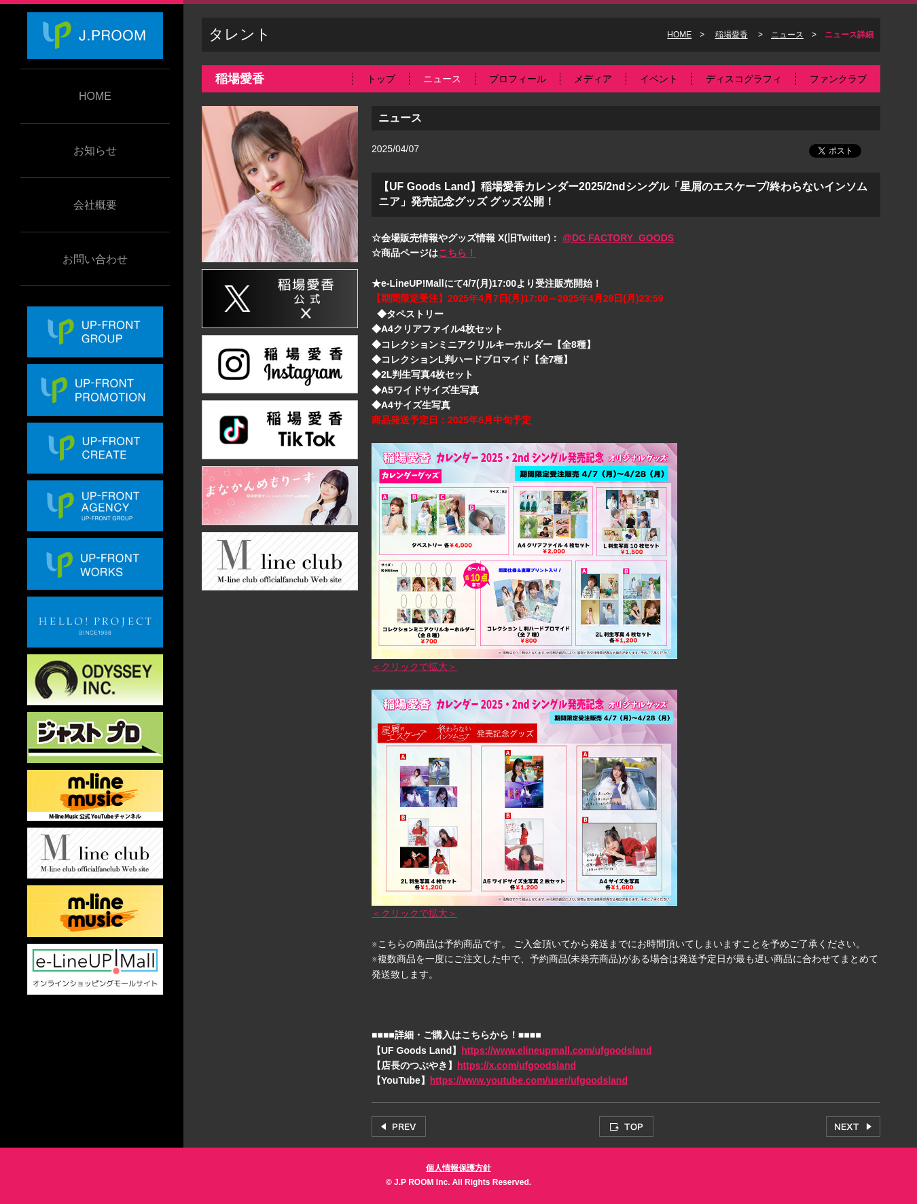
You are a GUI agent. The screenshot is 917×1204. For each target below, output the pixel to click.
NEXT (853, 1126)
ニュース (787, 34)
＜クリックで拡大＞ (414, 666)
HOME (95, 96)
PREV (399, 1126)
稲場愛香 (731, 34)
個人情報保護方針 (458, 1168)
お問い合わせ (95, 259)
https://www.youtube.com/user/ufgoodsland (529, 1080)
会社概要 (95, 205)
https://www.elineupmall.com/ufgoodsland (556, 1050)
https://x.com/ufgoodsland (516, 1065)
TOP (626, 1126)
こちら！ (457, 252)
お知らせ (95, 150)
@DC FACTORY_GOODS (618, 237)
